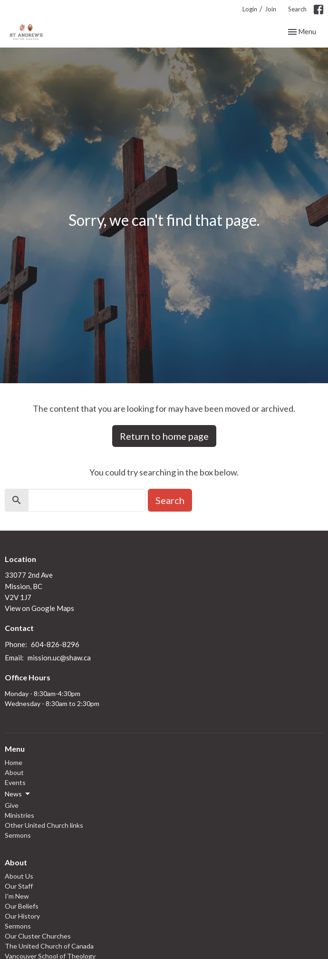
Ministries (19, 815)
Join (270, 9)
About (14, 772)
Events (15, 782)
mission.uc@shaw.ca (59, 657)
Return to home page (164, 436)
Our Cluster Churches (38, 936)
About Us (19, 876)
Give (12, 805)
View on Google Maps (39, 608)
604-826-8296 (55, 644)
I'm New (17, 896)
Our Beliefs (22, 906)
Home (13, 762)
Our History (22, 916)
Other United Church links (44, 825)
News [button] (18, 794)
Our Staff (19, 886)
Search (297, 9)
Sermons (18, 835)
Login (249, 9)
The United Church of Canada (49, 946)
